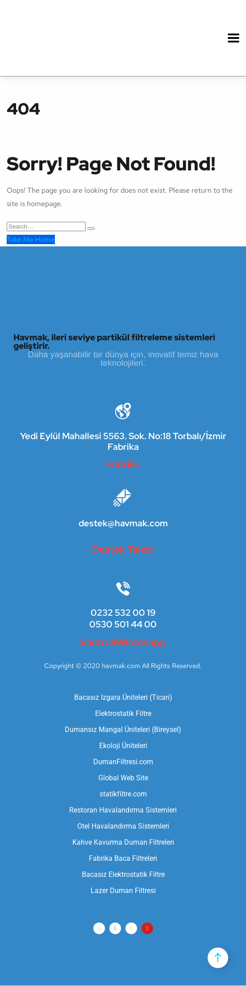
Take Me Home (31, 239)
